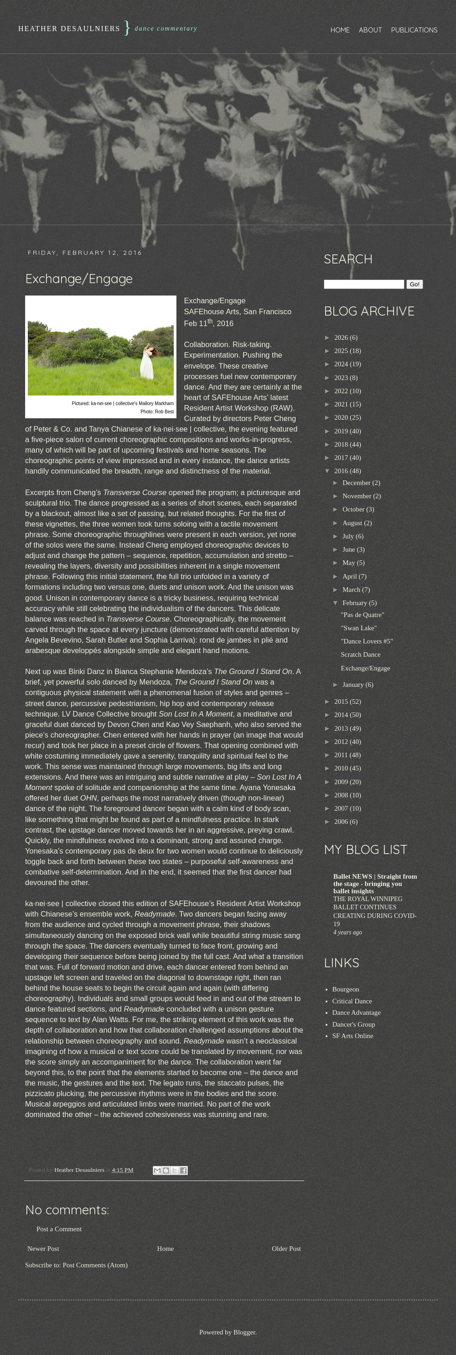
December (357, 482)
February (355, 602)
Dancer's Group (353, 1024)
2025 (342, 350)
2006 (342, 821)
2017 (342, 457)
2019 (342, 431)
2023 (342, 377)
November (357, 496)
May (349, 562)
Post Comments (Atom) (95, 1265)
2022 (342, 391)
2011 (341, 755)
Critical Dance (352, 1001)
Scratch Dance (361, 654)
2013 (342, 728)
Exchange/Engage (365, 668)
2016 (342, 471)
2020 (342, 417)
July (349, 536)
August (353, 523)
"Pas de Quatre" (363, 614)
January (353, 684)
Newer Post (43, 1248)
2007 (342, 808)
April (350, 576)
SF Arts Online (352, 1035)
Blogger (244, 1332)
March (352, 589)
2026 (342, 337)
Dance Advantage (356, 1012)
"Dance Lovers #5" (367, 641)
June (349, 549)
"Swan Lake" (359, 628)
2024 (342, 364)
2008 (342, 795)
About (370, 30)
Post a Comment (59, 1229)
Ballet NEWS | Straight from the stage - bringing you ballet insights (375, 884)
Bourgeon (345, 989)
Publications (414, 30)
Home (340, 30)
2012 (342, 741)
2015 (342, 701)
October (354, 509)
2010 (342, 768)
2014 (342, 714)
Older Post (286, 1248)
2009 (342, 782)
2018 (342, 444)
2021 (342, 404)
